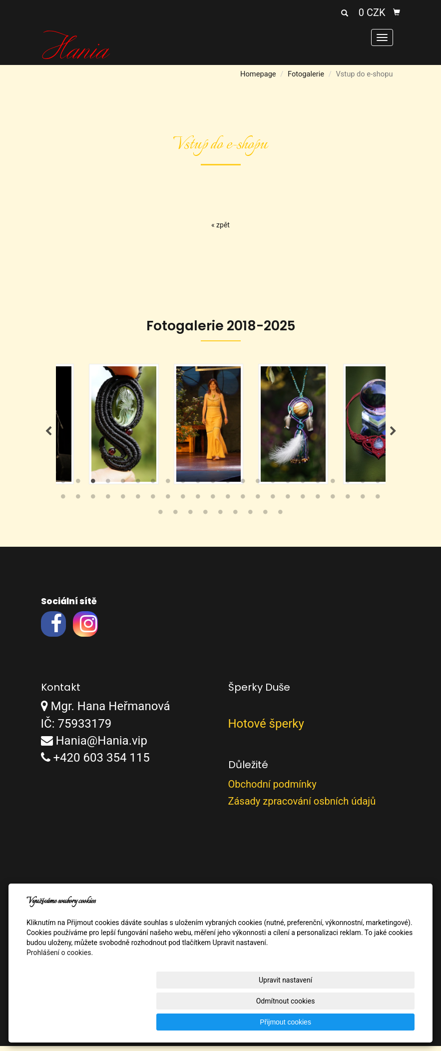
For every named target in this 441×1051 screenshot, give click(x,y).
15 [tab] (273, 488)
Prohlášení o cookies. (59, 995)
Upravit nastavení (210, 1022)
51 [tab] (251, 519)
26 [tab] (108, 503)
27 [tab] (123, 503)
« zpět (220, 225)
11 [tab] (213, 488)
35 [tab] (243, 503)
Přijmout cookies (376, 1022)
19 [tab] (333, 488)
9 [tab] (183, 488)
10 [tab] (198, 488)
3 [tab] (93, 488)
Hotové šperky (266, 728)
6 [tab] (138, 488)
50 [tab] (236, 519)
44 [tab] (378, 503)
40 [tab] (318, 503)
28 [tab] (138, 503)
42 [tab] (348, 503)
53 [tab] (281, 519)
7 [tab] (153, 488)
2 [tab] (78, 488)
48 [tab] (206, 519)
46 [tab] (176, 519)
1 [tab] (63, 488)
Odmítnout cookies (293, 1022)
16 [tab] (288, 488)
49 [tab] (221, 519)
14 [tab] (258, 488)
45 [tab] (161, 519)
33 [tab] (213, 503)
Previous (48, 434)
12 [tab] (228, 488)
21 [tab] (363, 488)
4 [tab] (108, 488)
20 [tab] (348, 488)
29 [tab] (153, 503)
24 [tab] (78, 503)
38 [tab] (288, 503)
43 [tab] (363, 503)
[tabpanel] (221, 426)
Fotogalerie (306, 73)
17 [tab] (303, 488)
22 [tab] (378, 488)
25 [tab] (93, 503)
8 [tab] (168, 488)
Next (393, 434)
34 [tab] (228, 503)
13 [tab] (243, 488)
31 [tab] (183, 503)
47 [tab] (191, 519)
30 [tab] (168, 503)
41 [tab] (333, 503)
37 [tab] (273, 503)
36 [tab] (258, 503)
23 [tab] (63, 503)
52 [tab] (266, 519)
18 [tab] (318, 488)
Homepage (258, 73)
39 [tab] (303, 503)
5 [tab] (123, 488)
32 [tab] (198, 503)
